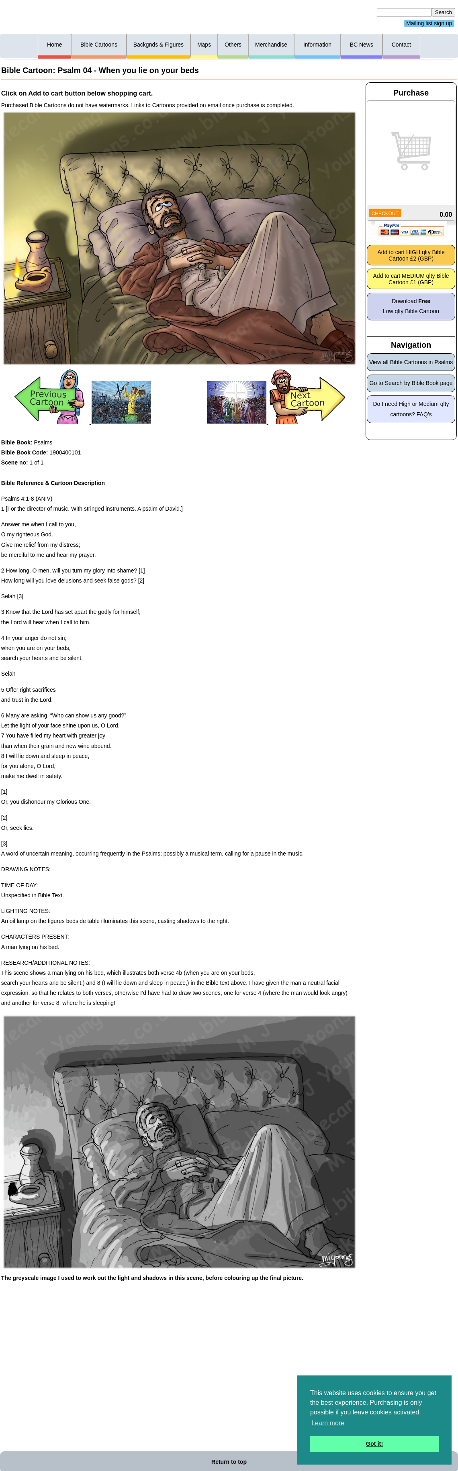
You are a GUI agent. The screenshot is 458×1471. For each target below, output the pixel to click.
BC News (361, 44)
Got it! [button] (374, 1443)
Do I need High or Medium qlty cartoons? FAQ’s (411, 409)
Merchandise (271, 44)
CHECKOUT (385, 213)
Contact (401, 44)
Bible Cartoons (98, 44)
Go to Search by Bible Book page (411, 383)
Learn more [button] (327, 1423)
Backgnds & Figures (158, 44)
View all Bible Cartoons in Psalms (411, 362)
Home (54, 44)
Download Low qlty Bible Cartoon (411, 306)
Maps (204, 44)
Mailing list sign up (429, 23)
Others (233, 44)
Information (317, 44)
